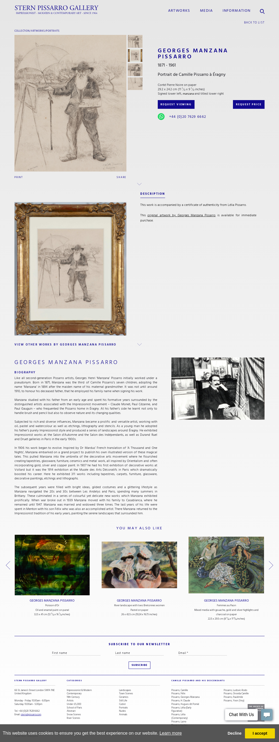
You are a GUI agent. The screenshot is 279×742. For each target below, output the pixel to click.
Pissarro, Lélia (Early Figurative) (181, 709)
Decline (234, 733)
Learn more (170, 733)
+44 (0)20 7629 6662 (187, 116)
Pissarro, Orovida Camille (236, 693)
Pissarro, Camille (179, 690)
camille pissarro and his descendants (198, 680)
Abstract (71, 711)
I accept (260, 733)
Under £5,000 (74, 704)
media (206, 11)
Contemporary (74, 693)
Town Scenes (126, 693)
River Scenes (73, 718)
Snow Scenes (74, 714)
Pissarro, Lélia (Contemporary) (179, 716)
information (236, 11)
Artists (70, 700)
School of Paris (74, 708)
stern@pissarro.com (31, 714)
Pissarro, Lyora (178, 721)
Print (18, 177)
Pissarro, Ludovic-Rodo (235, 690)
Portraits (53, 31)
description (152, 193)
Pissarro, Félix (178, 693)
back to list (254, 22)
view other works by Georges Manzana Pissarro (65, 344)
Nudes (122, 711)
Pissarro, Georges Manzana (185, 697)
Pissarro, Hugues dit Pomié (185, 704)
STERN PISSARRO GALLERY (30, 680)
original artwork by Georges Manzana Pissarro (181, 215)
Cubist (122, 704)
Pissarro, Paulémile (233, 697)
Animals (123, 714)
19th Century (73, 697)
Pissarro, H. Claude (180, 700)
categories (74, 680)
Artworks (179, 11)
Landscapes (125, 690)
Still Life (123, 700)
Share (121, 177)
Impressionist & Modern (79, 690)
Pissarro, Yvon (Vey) (234, 700)
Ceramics (123, 697)
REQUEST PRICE (249, 104)
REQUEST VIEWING (176, 104)
